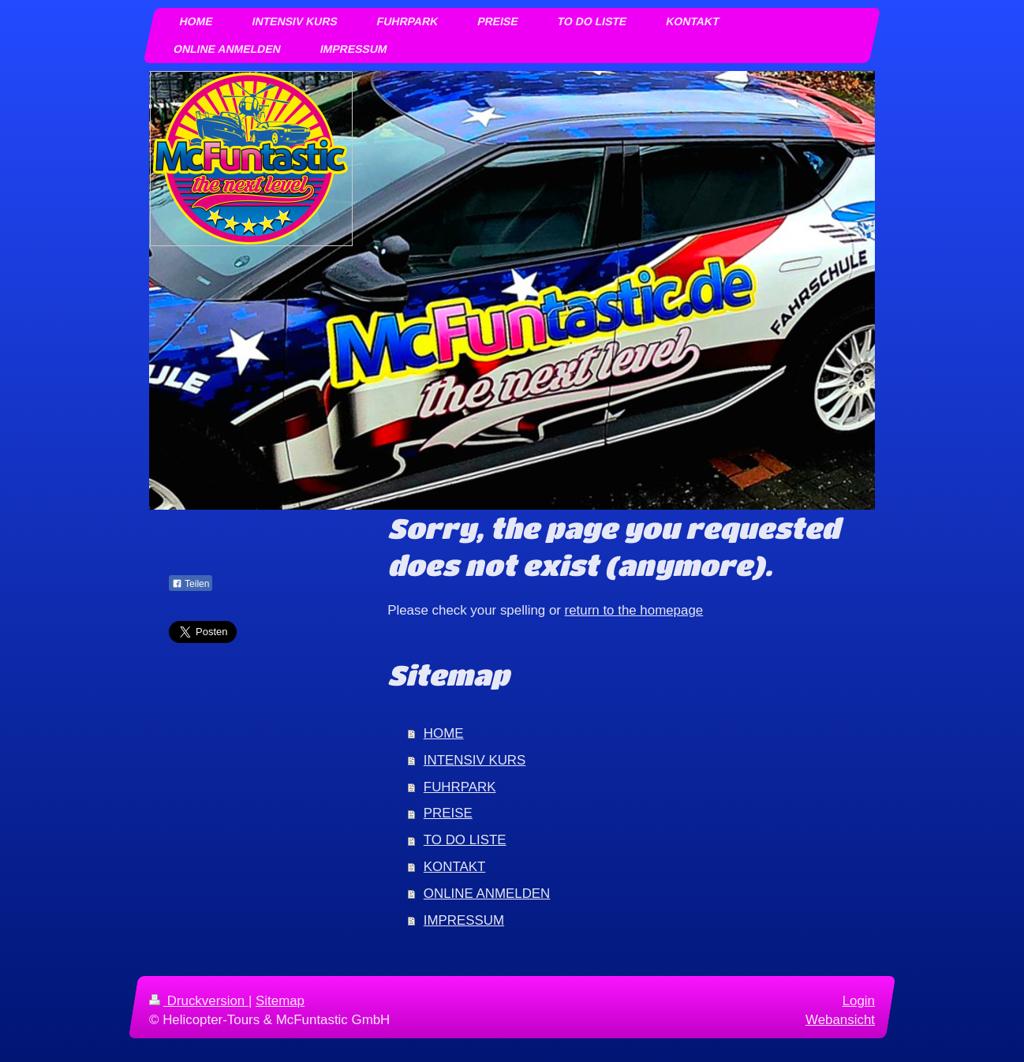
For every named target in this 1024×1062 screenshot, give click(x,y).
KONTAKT (455, 866)
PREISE (448, 813)
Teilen (190, 583)
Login (859, 1000)
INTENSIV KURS (475, 760)
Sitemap (280, 1000)
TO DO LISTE (465, 839)
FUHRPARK (460, 787)
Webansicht (840, 1019)
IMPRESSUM (464, 920)
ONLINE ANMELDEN (487, 893)
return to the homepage (634, 610)
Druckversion (199, 1000)
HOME (444, 733)
